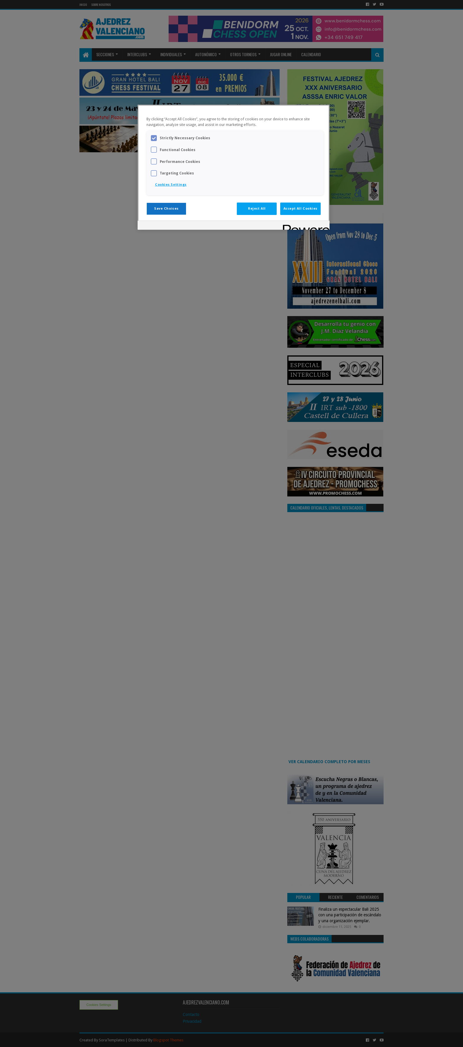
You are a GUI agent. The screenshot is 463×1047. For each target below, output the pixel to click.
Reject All (257, 208)
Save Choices (166, 208)
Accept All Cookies (300, 208)
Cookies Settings (171, 184)
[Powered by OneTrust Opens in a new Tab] (304, 226)
